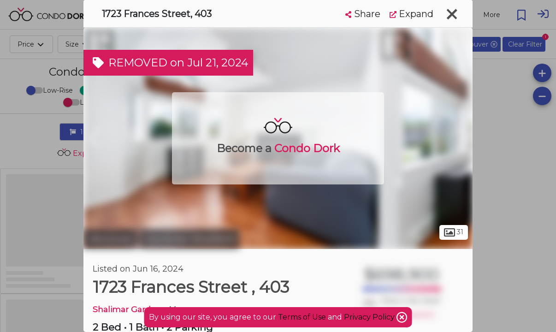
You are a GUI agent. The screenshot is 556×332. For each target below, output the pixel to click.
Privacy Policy (370, 317)
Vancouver (110, 239)
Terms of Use (302, 317)
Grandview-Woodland (189, 239)
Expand (411, 13)
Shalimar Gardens (129, 309)
